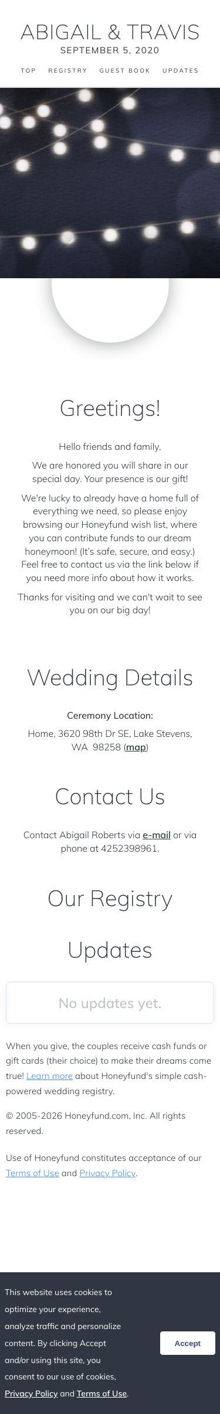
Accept (188, 1343)
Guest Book (125, 70)
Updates (181, 70)
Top (28, 70)
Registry (67, 70)
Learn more (49, 1075)
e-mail (157, 835)
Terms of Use (32, 1173)
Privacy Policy (108, 1173)
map (136, 747)
